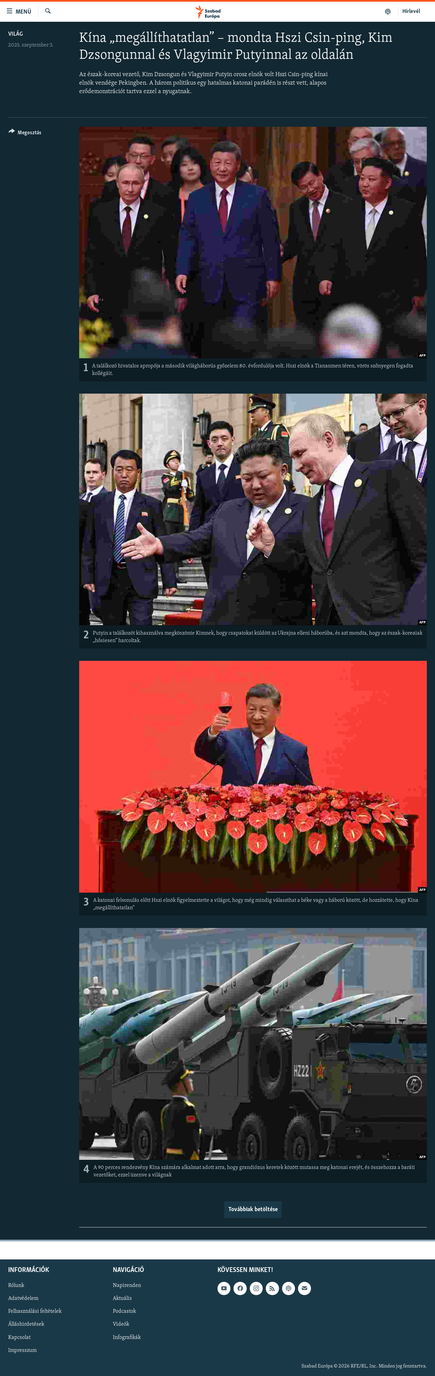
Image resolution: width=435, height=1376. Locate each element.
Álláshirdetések (26, 1324)
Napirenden (127, 1286)
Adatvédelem (23, 1299)
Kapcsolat (19, 1337)
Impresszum (22, 1350)
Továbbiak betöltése (253, 1209)
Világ (15, 34)
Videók (121, 1324)
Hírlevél (411, 11)
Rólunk (16, 1286)
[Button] (24, 134)
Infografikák (127, 1337)
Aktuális (122, 1299)
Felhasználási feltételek (35, 1311)
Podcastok (124, 1311)
